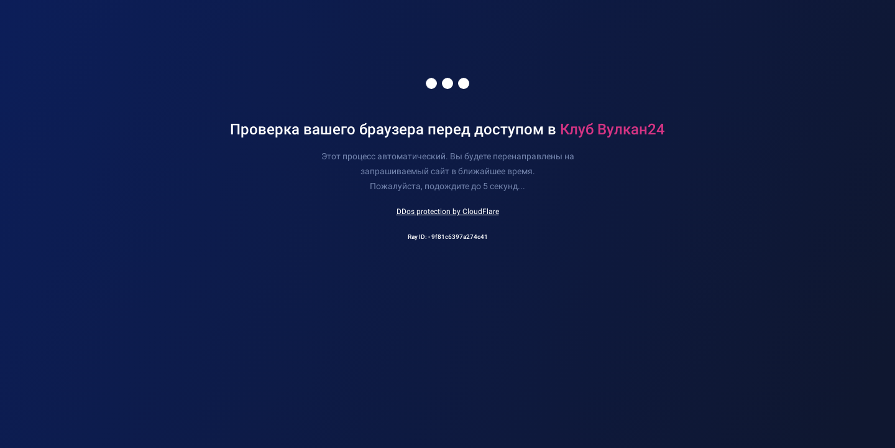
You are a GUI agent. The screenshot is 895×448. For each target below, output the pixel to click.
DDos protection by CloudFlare (448, 211)
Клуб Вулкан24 (612, 129)
